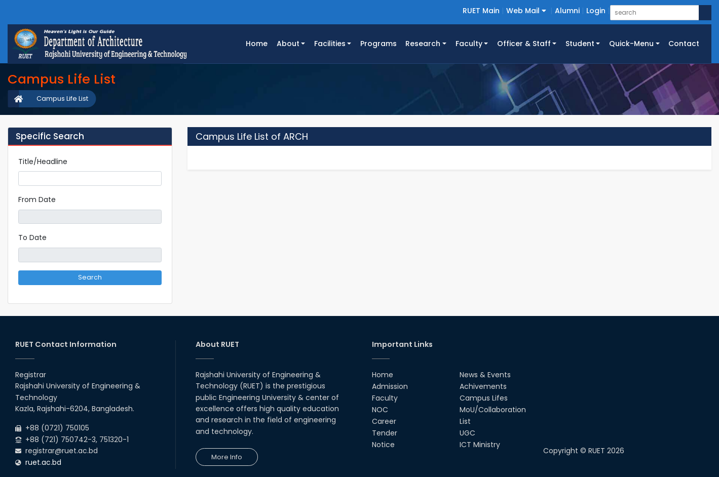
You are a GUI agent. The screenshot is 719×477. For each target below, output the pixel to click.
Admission (390, 386)
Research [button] (422, 43)
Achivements (483, 386)
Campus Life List (62, 98)
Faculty (385, 398)
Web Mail (526, 11)
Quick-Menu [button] (631, 43)
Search (90, 277)
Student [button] (579, 43)
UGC (467, 433)
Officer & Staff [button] (524, 43)
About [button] (288, 43)
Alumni (567, 11)
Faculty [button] (469, 43)
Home (259, 43)
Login (596, 11)
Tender (384, 433)
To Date (32, 237)
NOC (380, 410)
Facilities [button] (330, 43)
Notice (383, 445)
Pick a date (158, 217)
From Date (37, 199)
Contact (683, 43)
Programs (378, 43)
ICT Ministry (480, 445)
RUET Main (481, 11)
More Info (226, 457)
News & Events (485, 375)
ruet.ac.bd (43, 462)
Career (384, 421)
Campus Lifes (484, 398)
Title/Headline (42, 161)
